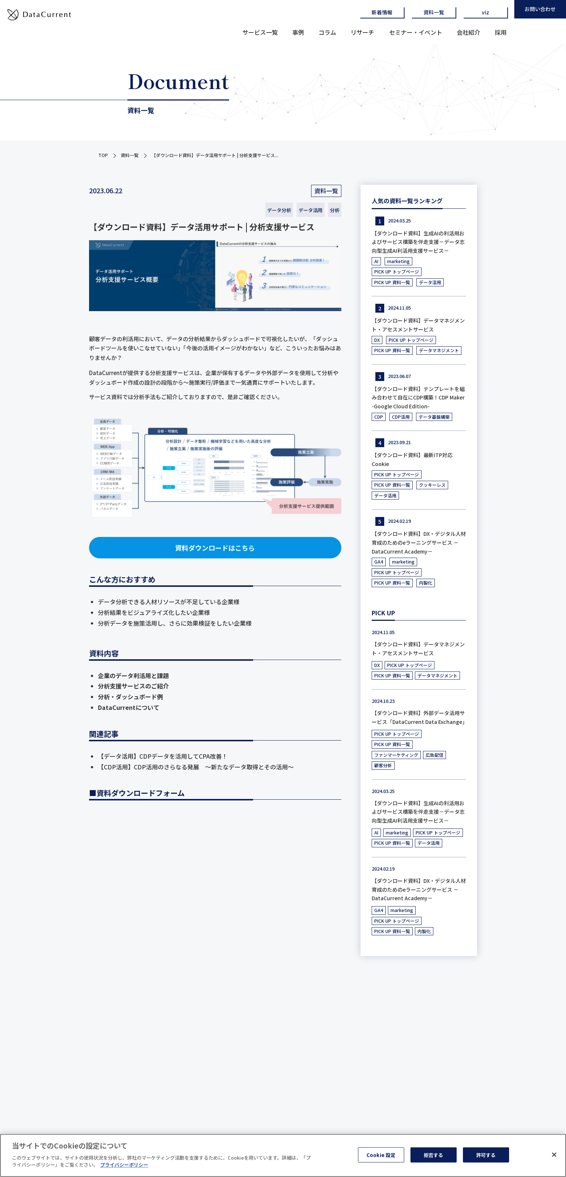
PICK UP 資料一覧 (392, 282)
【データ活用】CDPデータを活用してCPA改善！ (163, 756)
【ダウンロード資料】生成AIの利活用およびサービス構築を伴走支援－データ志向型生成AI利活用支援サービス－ (418, 242)
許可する (486, 1154)
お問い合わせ (540, 9)
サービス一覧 (260, 32)
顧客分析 (383, 765)
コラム (327, 32)
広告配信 (434, 755)
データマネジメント (439, 350)
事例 (298, 32)
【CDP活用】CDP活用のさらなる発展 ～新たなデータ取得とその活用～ (196, 766)
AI (376, 261)
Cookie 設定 (380, 1154)
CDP (378, 417)
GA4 (378, 561)
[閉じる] (554, 1154)
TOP (103, 155)
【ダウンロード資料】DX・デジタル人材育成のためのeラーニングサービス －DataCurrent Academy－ (419, 542)
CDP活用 (401, 417)
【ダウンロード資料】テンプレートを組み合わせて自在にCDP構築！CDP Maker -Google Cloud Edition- (418, 397)
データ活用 (311, 210)
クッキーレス (432, 485)
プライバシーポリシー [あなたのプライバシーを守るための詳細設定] (124, 1164)
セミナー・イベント (415, 32)
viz (485, 12)
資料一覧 (433, 12)
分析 (335, 210)
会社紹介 (468, 32)
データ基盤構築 (434, 417)
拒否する (433, 1154)
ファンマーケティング (396, 755)
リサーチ (362, 32)
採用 (501, 32)
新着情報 (382, 12)
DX (377, 340)
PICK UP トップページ (396, 271)
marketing (398, 261)
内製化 (425, 582)
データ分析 (279, 210)
